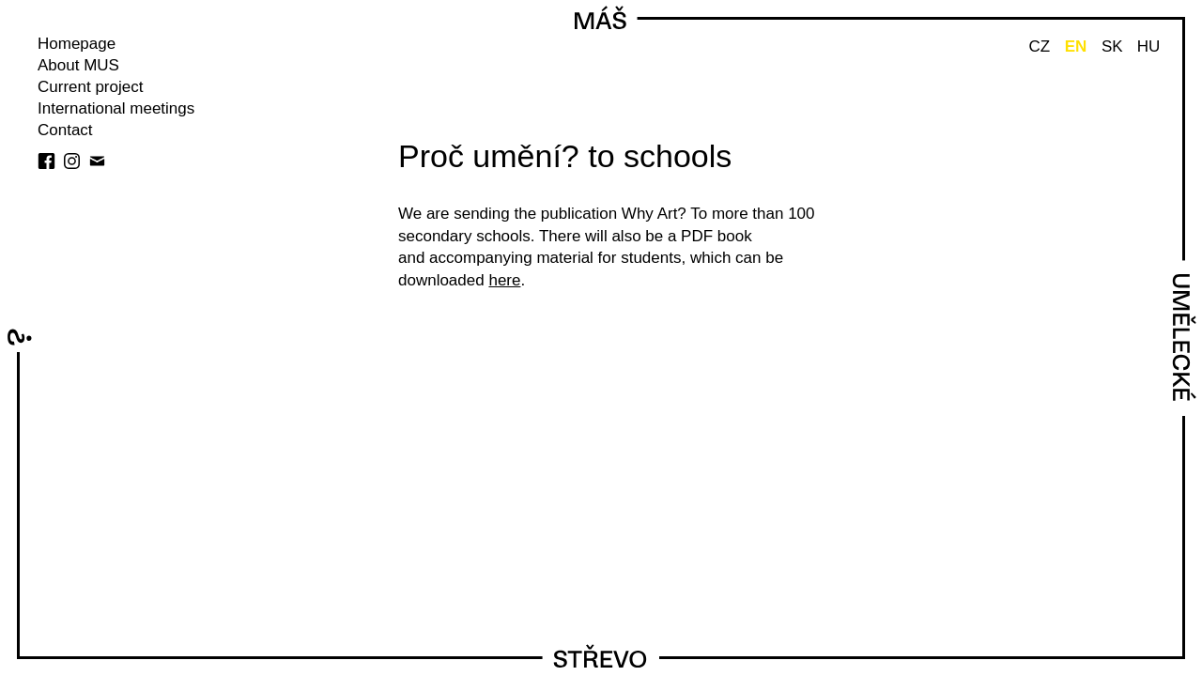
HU (1149, 46)
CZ (1039, 46)
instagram (72, 161)
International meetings (116, 108)
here (504, 280)
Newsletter (97, 161)
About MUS (78, 65)
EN (1076, 46)
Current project (90, 87)
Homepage (77, 44)
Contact (65, 130)
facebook (46, 161)
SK (1112, 46)
